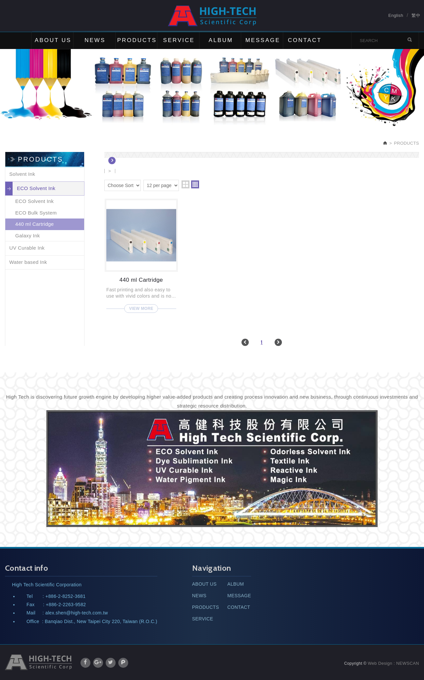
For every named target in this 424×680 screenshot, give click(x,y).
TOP (410, 645)
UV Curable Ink (27, 248)
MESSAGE (262, 40)
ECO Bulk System (36, 213)
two (185, 184)
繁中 (415, 16)
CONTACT (305, 40)
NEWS (94, 40)
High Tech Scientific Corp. (212, 16)
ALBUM (221, 40)
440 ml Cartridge (34, 224)
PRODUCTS (137, 40)
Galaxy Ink (27, 235)
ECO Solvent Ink (36, 188)
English (395, 16)
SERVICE (178, 40)
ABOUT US (53, 40)
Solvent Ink (22, 174)
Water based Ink (28, 262)
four (195, 184)
